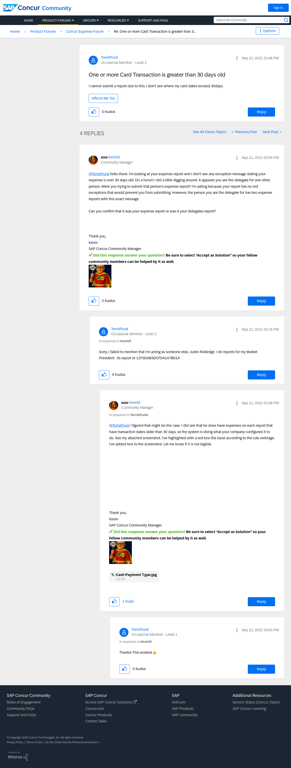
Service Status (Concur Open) (256, 702)
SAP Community (185, 715)
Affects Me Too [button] (103, 98)
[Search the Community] (251, 20)
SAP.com (179, 702)
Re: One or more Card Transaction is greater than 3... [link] (155, 31)
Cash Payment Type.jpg (136, 575)
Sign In (278, 8)
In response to (115, 341)
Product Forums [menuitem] (56, 20)
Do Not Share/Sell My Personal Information (71, 742)
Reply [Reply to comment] (261, 301)
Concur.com (94, 709)
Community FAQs (20, 709)
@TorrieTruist (99, 174)
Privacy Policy (15, 742)
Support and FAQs (21, 715)
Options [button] (269, 31)
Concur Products (98, 715)
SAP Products (183, 709)
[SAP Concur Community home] (21, 7)
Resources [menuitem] (117, 20)
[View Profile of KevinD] (114, 157)
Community (56, 8)
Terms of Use (34, 742)
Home (15, 31)
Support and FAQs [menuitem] (153, 20)
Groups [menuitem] (89, 20)
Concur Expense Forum (84, 31)
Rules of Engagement (23, 702)
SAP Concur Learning (249, 709)
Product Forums (43, 31)
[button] (237, 58)
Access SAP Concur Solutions (111, 702)
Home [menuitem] (28, 20)
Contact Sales (96, 721)
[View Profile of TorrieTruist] (109, 57)
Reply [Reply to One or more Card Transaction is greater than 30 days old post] (261, 112)
